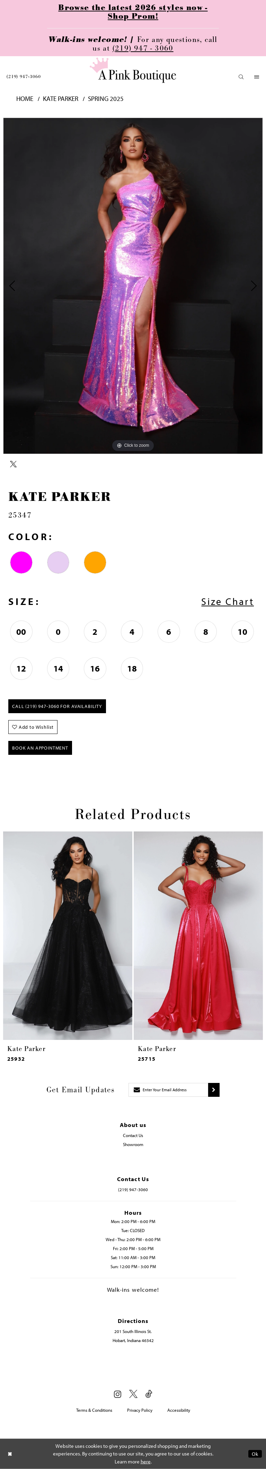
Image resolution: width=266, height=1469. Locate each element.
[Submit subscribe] (214, 1090)
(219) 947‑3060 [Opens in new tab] (133, 1189)
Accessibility (178, 1410)
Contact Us (133, 1135)
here (146, 1461)
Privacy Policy (139, 1410)
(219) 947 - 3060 (143, 48)
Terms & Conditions (94, 1410)
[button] (241, 77)
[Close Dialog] (10, 1454)
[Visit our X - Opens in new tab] (133, 1394)
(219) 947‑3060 (24, 77)
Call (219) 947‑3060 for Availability (57, 706)
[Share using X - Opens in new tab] (13, 464)
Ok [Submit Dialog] (255, 1454)
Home (24, 98)
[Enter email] (168, 1090)
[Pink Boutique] (133, 70)
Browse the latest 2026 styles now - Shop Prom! (132, 12)
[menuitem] (23, 76)
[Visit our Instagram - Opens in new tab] (117, 1394)
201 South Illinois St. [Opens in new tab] (133, 1331)
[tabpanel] (133, 286)
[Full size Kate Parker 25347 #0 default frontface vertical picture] (133, 286)
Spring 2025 (106, 98)
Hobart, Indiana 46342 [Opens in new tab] (133, 1340)
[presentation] (67, 935)
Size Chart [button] (227, 601)
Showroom (133, 1144)
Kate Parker (60, 98)
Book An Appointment (40, 748)
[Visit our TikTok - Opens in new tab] (148, 1394)
